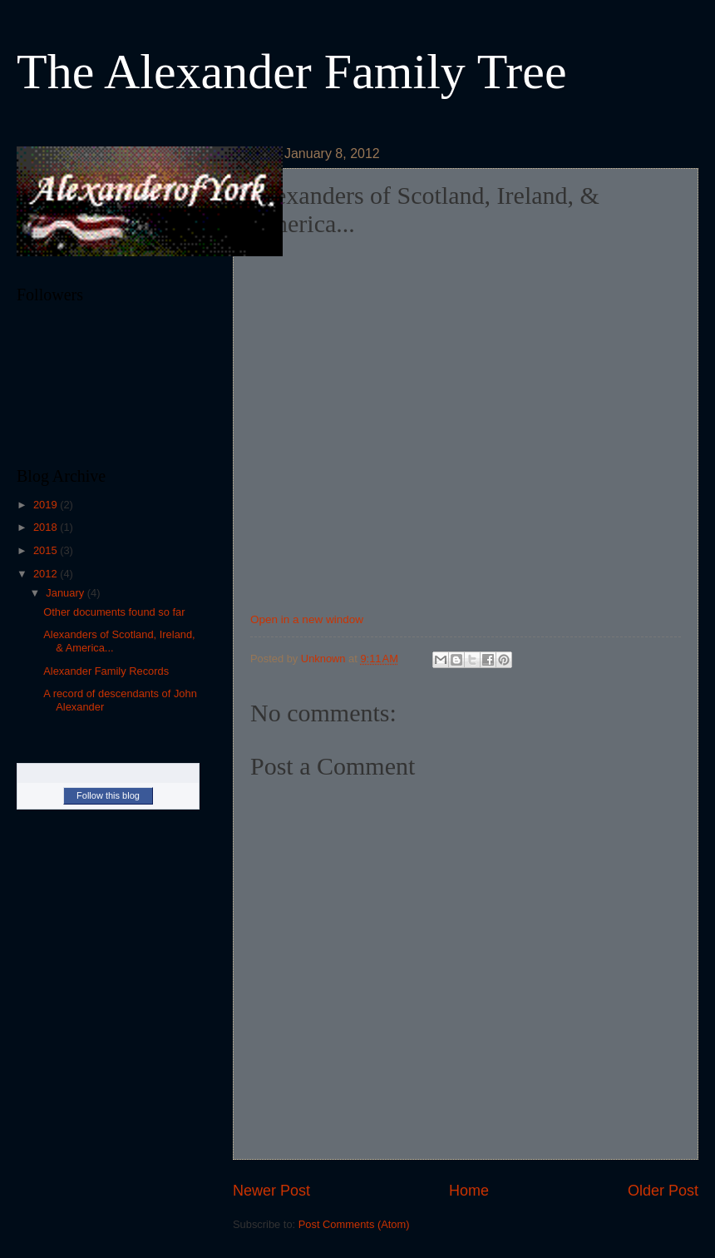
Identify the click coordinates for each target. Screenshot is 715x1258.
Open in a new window (306, 619)
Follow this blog (108, 795)
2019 (46, 504)
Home (469, 1190)
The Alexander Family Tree (292, 71)
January (66, 593)
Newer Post (271, 1190)
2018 (46, 527)
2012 (46, 573)
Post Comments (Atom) (354, 1224)
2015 (46, 550)
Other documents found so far (114, 612)
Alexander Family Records (106, 671)
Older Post (663, 1190)
